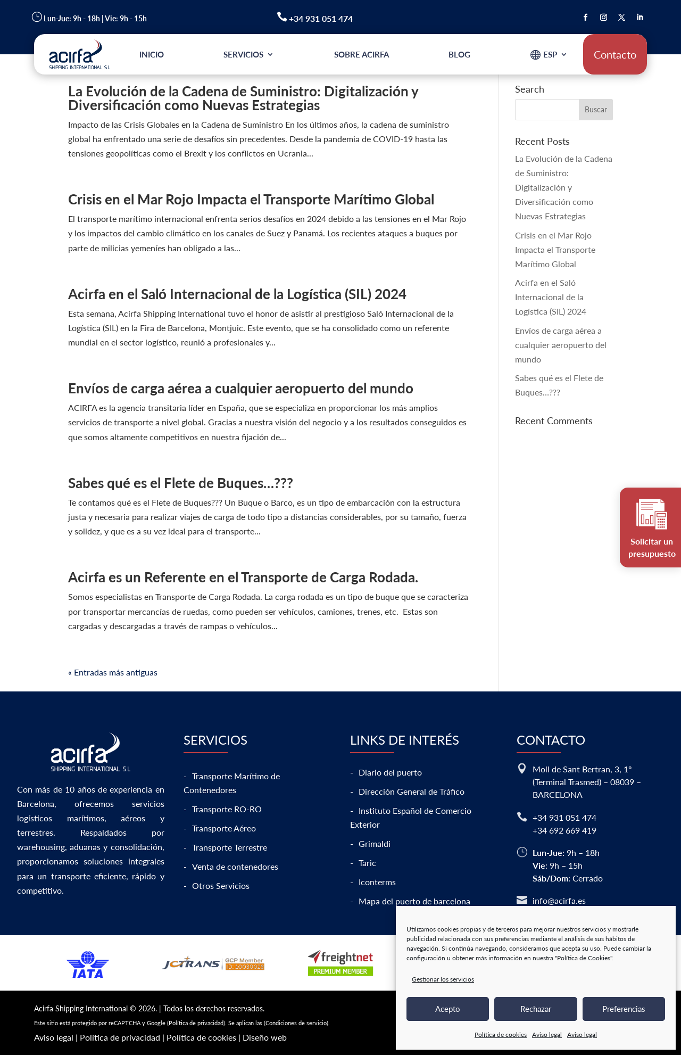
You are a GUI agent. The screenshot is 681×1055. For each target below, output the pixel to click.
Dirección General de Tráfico (411, 791)
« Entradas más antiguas (112, 672)
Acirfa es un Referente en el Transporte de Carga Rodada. (243, 577)
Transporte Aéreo (224, 828)
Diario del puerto (390, 772)
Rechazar (535, 1008)
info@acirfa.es (559, 900)
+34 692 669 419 (564, 830)
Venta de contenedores (235, 866)
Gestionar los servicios (443, 979)
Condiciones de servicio (296, 1022)
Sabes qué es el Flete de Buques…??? (180, 482)
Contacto (615, 54)
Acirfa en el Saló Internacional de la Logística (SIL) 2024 (237, 293)
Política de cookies (501, 1034)
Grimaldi (375, 843)
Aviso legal (547, 1034)
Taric (367, 863)
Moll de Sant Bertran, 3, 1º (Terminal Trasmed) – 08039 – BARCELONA (587, 782)
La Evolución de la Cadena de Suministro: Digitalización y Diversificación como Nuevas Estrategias (243, 98)
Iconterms (377, 882)
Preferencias (623, 1008)
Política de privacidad (196, 1022)
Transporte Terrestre (229, 847)
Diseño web (265, 1037)
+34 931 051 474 (564, 817)
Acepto (447, 1008)
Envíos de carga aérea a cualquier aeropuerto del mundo (240, 388)
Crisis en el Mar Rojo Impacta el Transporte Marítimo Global (251, 199)
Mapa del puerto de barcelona (414, 901)
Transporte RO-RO (227, 809)
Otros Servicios (221, 885)
